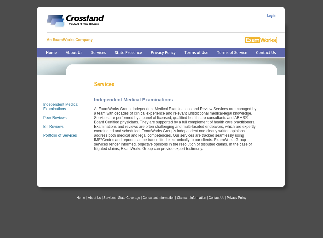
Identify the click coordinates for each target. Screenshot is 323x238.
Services (98, 52)
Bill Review (52, 126)
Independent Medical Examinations (60, 106)
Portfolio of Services (60, 135)
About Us (74, 52)
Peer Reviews (55, 118)
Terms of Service (232, 52)
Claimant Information (191, 197)
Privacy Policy (163, 52)
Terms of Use (196, 52)
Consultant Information (159, 197)
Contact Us (266, 52)
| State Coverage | (129, 197)
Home (51, 52)
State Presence (128, 52)
